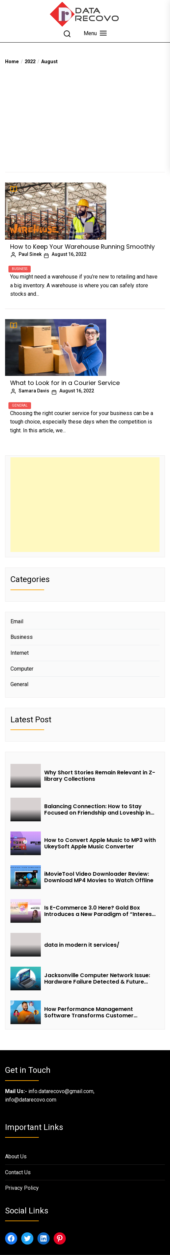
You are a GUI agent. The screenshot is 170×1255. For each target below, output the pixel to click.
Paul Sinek (30, 254)
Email (16, 621)
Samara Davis (34, 390)
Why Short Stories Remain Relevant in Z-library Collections (99, 775)
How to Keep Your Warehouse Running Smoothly (82, 246)
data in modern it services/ (82, 945)
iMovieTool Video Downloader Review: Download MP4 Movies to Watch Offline (98, 877)
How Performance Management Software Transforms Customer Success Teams (89, 1012)
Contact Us (18, 1172)
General (20, 405)
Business (19, 269)
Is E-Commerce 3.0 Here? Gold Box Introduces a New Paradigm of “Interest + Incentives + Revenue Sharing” (99, 910)
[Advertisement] (85, 116)
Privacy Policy (22, 1188)
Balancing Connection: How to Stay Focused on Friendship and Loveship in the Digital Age (97, 809)
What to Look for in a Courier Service (65, 383)
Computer (21, 669)
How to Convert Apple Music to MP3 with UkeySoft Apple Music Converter (100, 843)
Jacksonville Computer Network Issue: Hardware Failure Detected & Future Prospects (97, 978)
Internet (19, 653)
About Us (16, 1156)
